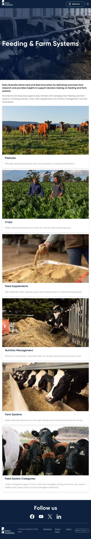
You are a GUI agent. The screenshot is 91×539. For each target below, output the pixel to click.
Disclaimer (47, 529)
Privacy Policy (58, 530)
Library (69, 529)
